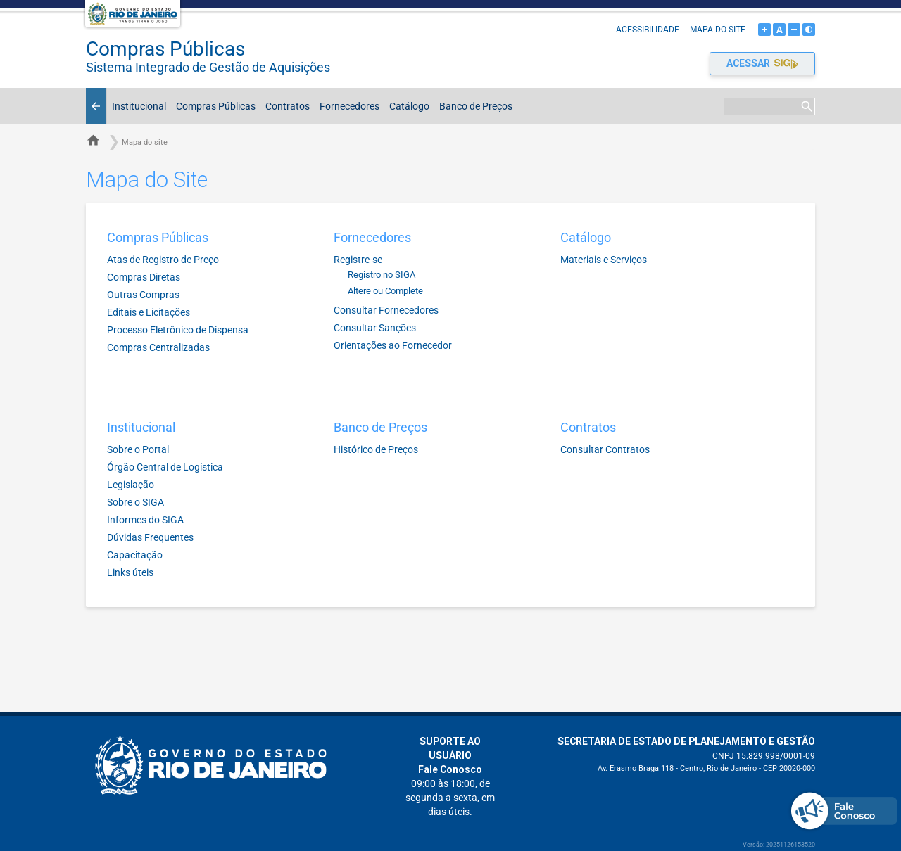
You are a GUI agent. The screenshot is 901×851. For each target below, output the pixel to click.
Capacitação (135, 555)
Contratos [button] (285, 106)
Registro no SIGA (381, 274)
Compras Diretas (143, 277)
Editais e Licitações (148, 312)
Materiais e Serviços (603, 259)
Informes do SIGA (145, 519)
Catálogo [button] (406, 106)
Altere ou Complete (385, 291)
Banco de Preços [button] (473, 106)
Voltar (98, 106)
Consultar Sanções (375, 327)
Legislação (130, 484)
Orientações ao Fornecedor (393, 345)
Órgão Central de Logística (165, 467)
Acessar (762, 63)
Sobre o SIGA (135, 502)
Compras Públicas (231, 55)
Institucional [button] (136, 106)
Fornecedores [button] (347, 106)
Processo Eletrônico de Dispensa (177, 329)
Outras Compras (143, 294)
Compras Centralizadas (158, 347)
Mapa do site (717, 29)
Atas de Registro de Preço (163, 259)
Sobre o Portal (138, 449)
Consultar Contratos (605, 449)
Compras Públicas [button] (213, 106)
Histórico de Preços (376, 449)
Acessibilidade (647, 29)
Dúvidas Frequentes (150, 537)
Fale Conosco (450, 769)
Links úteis (130, 572)
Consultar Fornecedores (386, 310)
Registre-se (358, 259)
